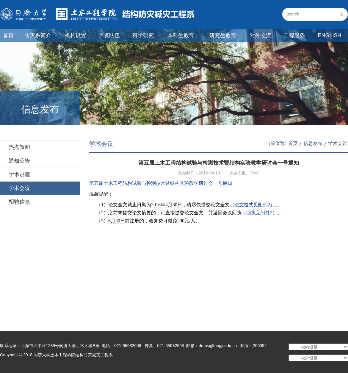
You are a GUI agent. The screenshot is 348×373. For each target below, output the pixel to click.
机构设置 (75, 35)
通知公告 (19, 161)
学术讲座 (19, 174)
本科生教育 (180, 35)
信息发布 (312, 143)
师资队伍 (109, 35)
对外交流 (260, 35)
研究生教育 (222, 35)
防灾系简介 (37, 35)
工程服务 (294, 35)
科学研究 (143, 35)
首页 (8, 35)
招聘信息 (19, 202)
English (329, 35)
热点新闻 (19, 147)
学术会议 (19, 188)
